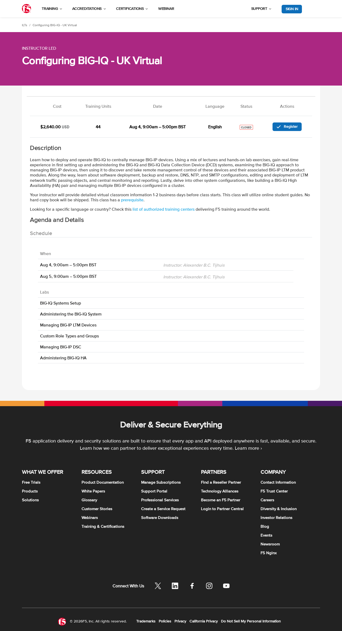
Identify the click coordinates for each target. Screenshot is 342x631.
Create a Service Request (163, 508)
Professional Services (160, 500)
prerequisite (132, 199)
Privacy (180, 621)
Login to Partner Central (222, 508)
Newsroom (270, 544)
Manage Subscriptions (161, 482)
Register (287, 126)
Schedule (41, 233)
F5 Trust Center (274, 491)
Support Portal (154, 491)
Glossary (89, 500)
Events (266, 535)
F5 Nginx (269, 553)
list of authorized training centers (164, 209)
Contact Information (278, 482)
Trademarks (146, 621)
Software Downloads (159, 517)
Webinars (89, 517)
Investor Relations (276, 517)
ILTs (24, 25)
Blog (265, 526)
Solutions (30, 500)
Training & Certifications (102, 526)
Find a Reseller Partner (221, 482)
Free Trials (31, 482)
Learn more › (248, 448)
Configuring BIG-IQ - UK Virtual (55, 25)
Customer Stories (96, 508)
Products (30, 491)
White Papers (93, 491)
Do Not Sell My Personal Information (251, 621)
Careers (267, 500)
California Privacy (203, 621)
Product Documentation (102, 482)
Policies (165, 621)
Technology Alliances (219, 491)
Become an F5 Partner (220, 500)
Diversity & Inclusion (279, 508)
